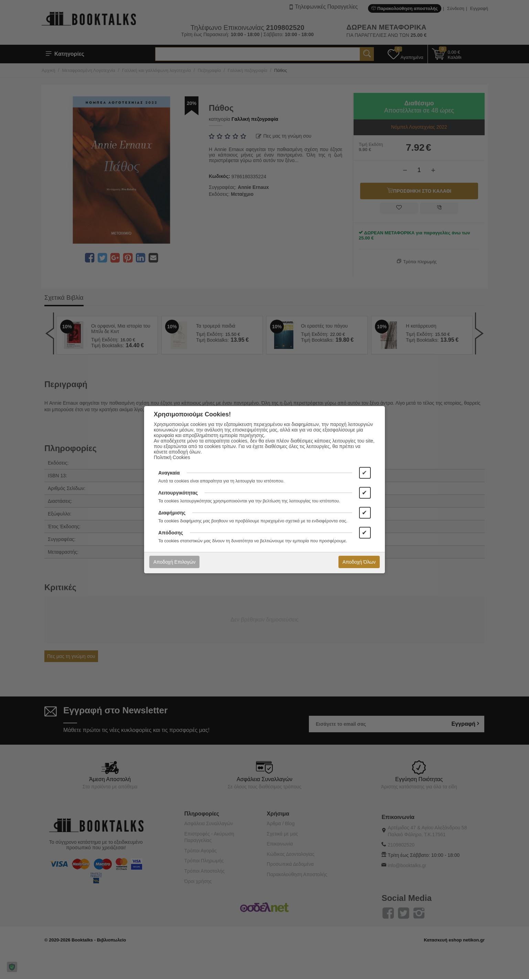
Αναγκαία (169, 473)
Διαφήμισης (171, 512)
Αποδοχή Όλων (359, 562)
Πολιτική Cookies (172, 457)
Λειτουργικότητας (178, 493)
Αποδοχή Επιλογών (174, 562)
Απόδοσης (170, 532)
